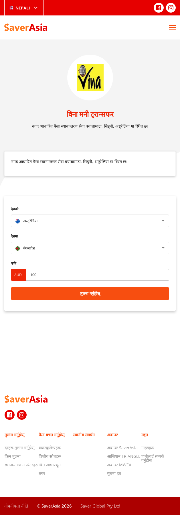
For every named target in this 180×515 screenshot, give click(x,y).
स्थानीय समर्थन (84, 434)
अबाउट (112, 434)
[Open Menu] (172, 27)
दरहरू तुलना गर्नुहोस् (19, 447)
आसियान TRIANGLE (124, 456)
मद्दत (144, 434)
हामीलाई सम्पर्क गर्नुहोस (152, 458)
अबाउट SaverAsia (122, 447)
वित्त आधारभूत (50, 465)
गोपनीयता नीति (16, 506)
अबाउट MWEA (119, 465)
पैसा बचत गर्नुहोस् (51, 434)
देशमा (14, 236)
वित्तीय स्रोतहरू (50, 456)
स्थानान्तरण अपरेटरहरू (21, 465)
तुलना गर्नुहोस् (90, 293)
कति (13, 263)
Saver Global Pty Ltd (100, 506)
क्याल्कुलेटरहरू (50, 447)
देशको (14, 209)
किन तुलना (13, 456)
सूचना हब (114, 473)
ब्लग (42, 473)
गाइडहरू (147, 447)
